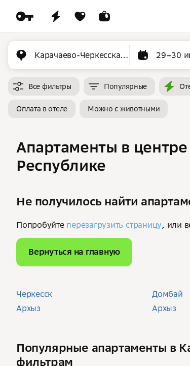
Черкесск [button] (34, 294)
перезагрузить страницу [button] (114, 225)
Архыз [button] (28, 308)
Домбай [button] (167, 294)
